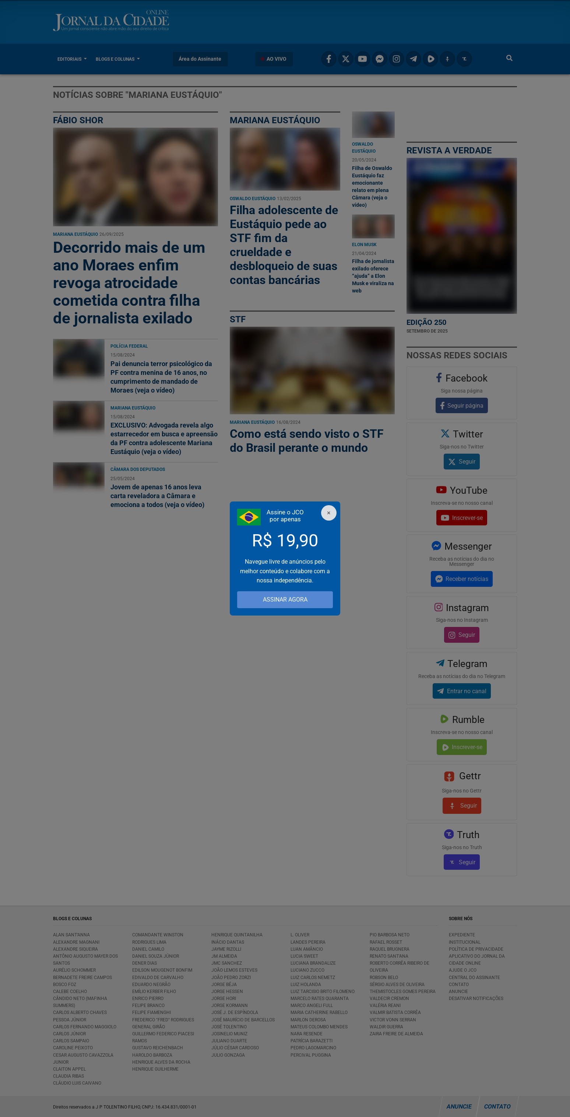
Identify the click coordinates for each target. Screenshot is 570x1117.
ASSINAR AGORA (285, 599)
